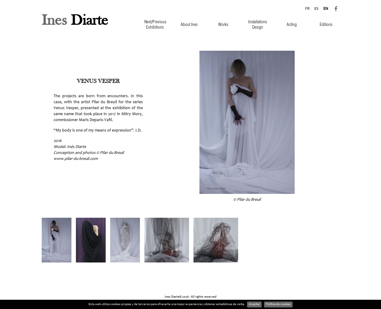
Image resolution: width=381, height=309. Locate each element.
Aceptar (254, 304)
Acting (292, 25)
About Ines (189, 25)
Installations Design (257, 25)
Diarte (75, 21)
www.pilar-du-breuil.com (76, 159)
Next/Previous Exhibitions (155, 25)
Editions (326, 25)
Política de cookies (278, 304)
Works (223, 25)
